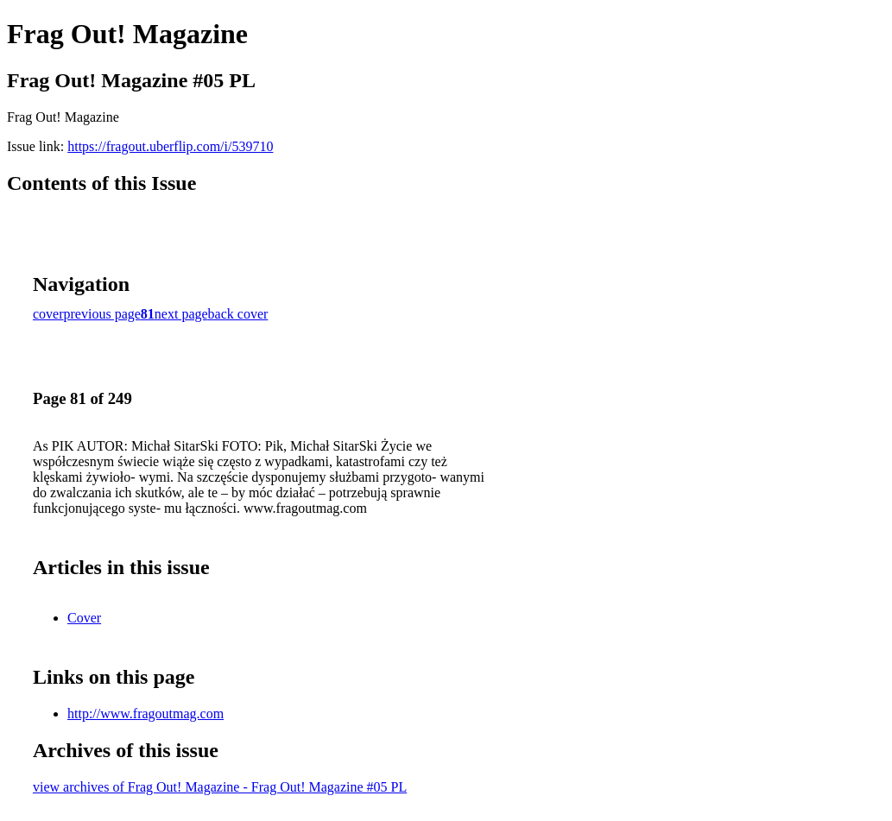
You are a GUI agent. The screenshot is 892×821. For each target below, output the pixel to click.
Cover (84, 617)
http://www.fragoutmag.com (145, 713)
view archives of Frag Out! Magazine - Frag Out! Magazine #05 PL (220, 787)
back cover (238, 313)
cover (48, 313)
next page (181, 313)
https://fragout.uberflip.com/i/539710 (170, 146)
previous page (102, 313)
